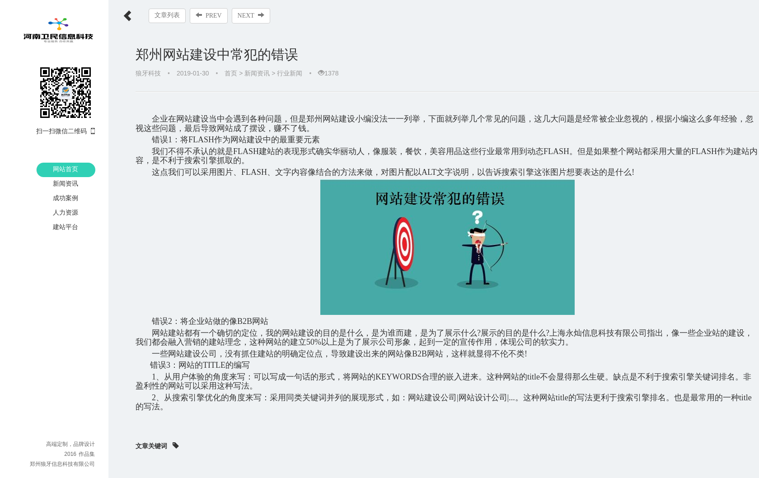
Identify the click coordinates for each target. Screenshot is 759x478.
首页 (231, 73)
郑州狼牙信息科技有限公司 (62, 464)
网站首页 (65, 169)
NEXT (251, 15)
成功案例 (65, 198)
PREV (209, 15)
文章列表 (167, 15)
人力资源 (65, 212)
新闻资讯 (65, 183)
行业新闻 (289, 73)
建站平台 (65, 226)
